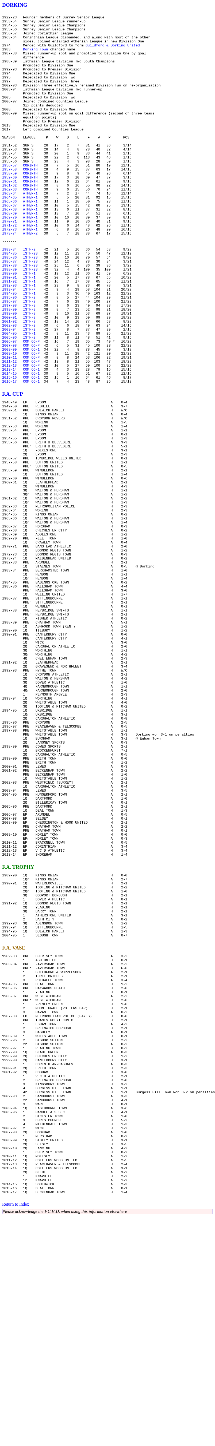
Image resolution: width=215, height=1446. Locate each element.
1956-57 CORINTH (20, 196)
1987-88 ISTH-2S (20, 316)
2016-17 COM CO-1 (21, 455)
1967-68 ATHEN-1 (20, 249)
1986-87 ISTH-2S (20, 311)
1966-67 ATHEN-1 (20, 244)
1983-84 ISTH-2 (19, 297)
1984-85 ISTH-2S (20, 302)
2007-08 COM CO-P (21, 412)
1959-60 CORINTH (20, 210)
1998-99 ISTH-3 (19, 369)
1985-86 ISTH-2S (20, 306)
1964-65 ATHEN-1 (20, 234)
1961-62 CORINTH (20, 220)
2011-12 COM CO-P (21, 431)
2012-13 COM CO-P (21, 436)
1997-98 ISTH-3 (19, 364)
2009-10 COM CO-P (21, 422)
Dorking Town (35, 57)
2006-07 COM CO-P (21, 407)
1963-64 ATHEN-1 (20, 230)
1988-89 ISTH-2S (20, 321)
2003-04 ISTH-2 (19, 393)
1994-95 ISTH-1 (19, 350)
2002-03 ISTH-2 (19, 388)
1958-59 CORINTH (20, 206)
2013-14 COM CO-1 (21, 441)
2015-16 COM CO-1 (21, 450)
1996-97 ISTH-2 (19, 359)
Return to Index (15, 1434)
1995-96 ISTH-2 (19, 354)
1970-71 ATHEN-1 (20, 263)
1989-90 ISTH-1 (19, 326)
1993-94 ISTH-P (19, 345)
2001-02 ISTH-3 (19, 383)
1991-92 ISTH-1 (19, 335)
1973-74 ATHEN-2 (20, 278)
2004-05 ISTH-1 (19, 398)
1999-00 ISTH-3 (19, 374)
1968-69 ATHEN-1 (20, 254)
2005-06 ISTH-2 (19, 402)
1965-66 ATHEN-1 (20, 239)
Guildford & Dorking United (113, 52)
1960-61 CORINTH (20, 215)
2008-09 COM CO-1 (21, 417)
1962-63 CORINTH (20, 225)
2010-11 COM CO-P (21, 426)
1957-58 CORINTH (20, 201)
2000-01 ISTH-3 (19, 378)
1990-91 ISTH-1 (19, 330)
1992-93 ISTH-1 (19, 340)
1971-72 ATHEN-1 (20, 268)
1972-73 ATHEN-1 (20, 273)
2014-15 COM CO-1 (21, 446)
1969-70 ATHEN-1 (20, 258)
